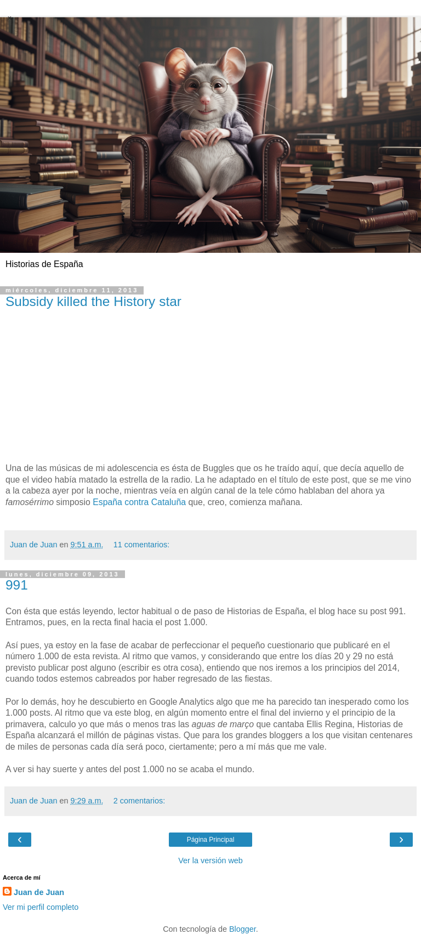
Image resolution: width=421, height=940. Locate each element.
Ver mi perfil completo (40, 907)
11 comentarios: (141, 544)
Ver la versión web (210, 860)
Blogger (242, 929)
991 (16, 584)
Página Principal (211, 839)
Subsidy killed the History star (93, 301)
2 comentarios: (139, 800)
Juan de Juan (39, 892)
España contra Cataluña (139, 502)
